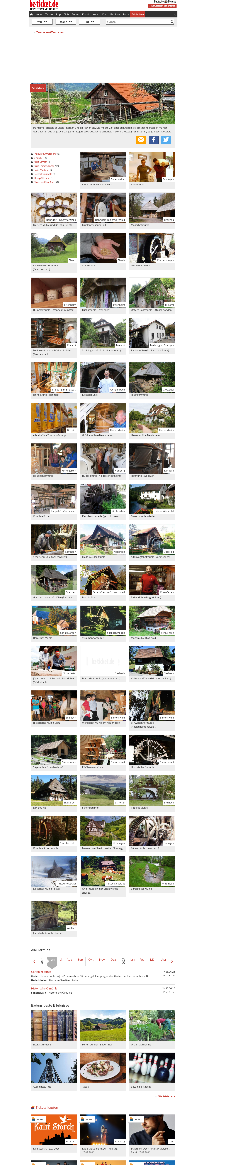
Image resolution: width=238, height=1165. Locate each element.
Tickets (49, 14)
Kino (104, 14)
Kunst (96, 14)
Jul (60, 951)
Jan (132, 951)
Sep (80, 951)
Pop (58, 14)
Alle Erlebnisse (166, 1087)
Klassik (86, 14)
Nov (102, 951)
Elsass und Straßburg (45, 173)
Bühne (75, 14)
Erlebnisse (138, 14)
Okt (90, 951)
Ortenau (38, 148)
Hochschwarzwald (43, 165)
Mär (153, 951)
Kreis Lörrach (41, 153)
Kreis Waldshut (42, 161)
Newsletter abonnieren (163, 5)
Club (66, 14)
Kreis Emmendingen (44, 157)
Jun (52, 951)
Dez (113, 951)
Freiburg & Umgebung (45, 145)
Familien (115, 14)
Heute (39, 14)
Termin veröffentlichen (50, 23)
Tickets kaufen (47, 1098)
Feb (141, 951)
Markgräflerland (42, 169)
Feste (126, 14)
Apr (163, 951)
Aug (69, 951)
